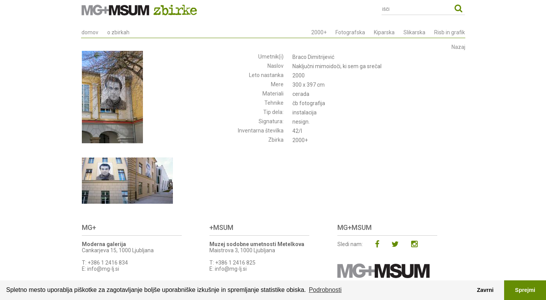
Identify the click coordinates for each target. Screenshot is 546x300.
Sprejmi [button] (525, 290)
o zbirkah (118, 32)
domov (89, 32)
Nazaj (458, 47)
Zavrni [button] (485, 290)
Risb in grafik (449, 32)
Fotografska (350, 32)
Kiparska (384, 32)
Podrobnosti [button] (325, 290)
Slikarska (414, 32)
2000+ (319, 32)
